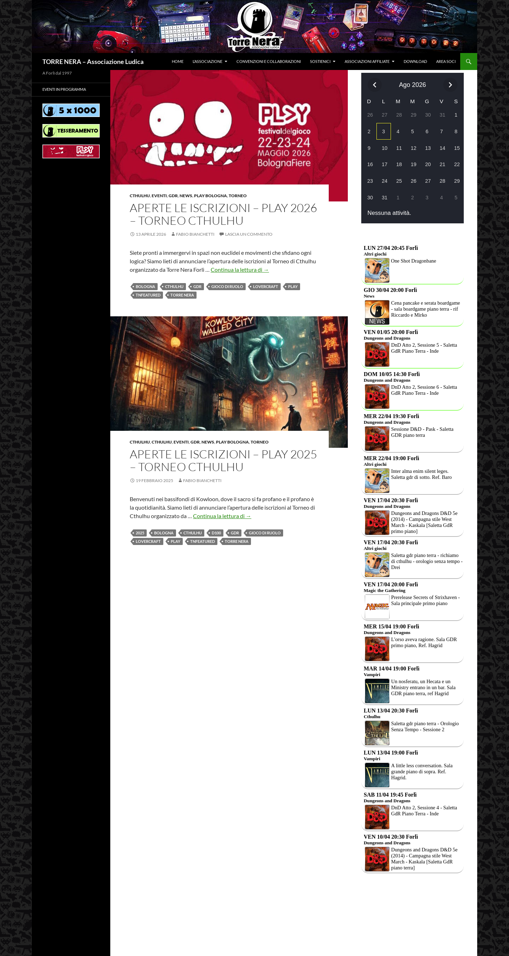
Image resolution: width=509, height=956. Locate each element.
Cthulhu (140, 195)
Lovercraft (265, 286)
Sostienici (320, 61)
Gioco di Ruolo (227, 286)
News (186, 195)
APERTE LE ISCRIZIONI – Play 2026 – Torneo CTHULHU (223, 214)
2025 (140, 532)
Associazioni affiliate (367, 61)
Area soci (446, 61)
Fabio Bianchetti (195, 234)
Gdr (173, 195)
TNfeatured (148, 295)
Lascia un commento (249, 234)
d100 (216, 532)
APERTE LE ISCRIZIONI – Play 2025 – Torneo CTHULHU (223, 460)
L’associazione (207, 61)
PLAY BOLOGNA (210, 195)
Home (177, 61)
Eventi (159, 195)
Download (415, 61)
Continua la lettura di (240, 269)
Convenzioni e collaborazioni (268, 61)
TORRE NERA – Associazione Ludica (93, 61)
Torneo (238, 195)
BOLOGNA (145, 286)
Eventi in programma (64, 89)
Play (293, 286)
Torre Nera (182, 295)
